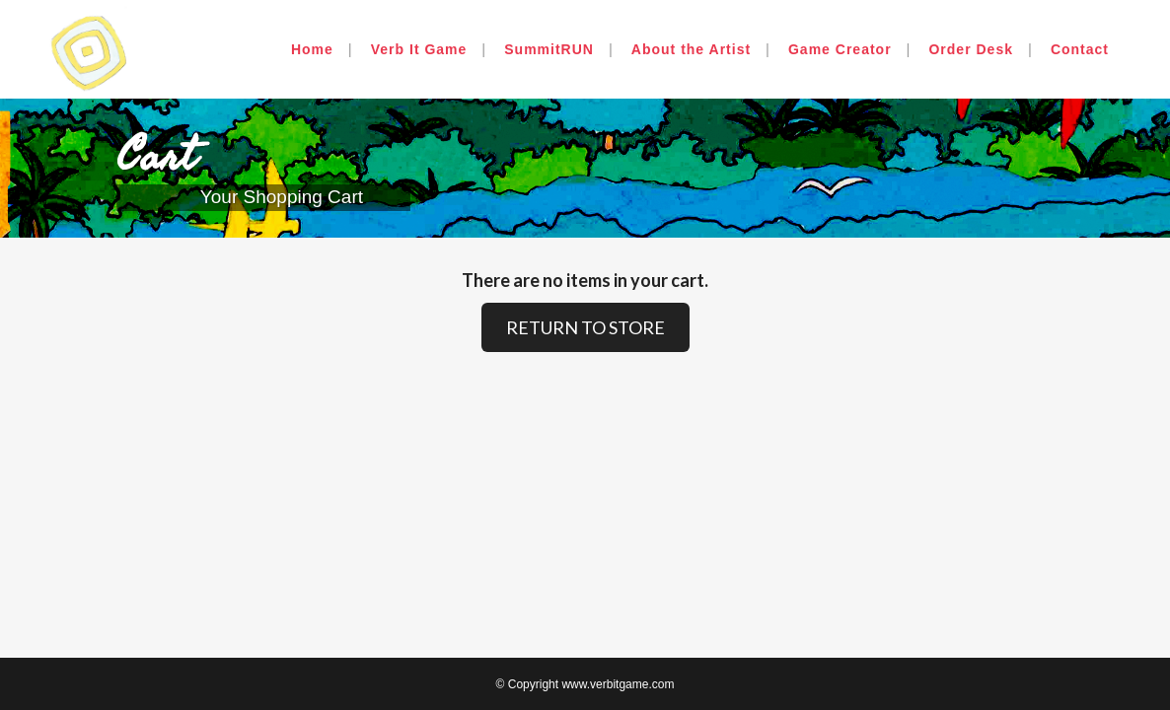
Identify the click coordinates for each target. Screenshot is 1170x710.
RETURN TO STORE (585, 327)
